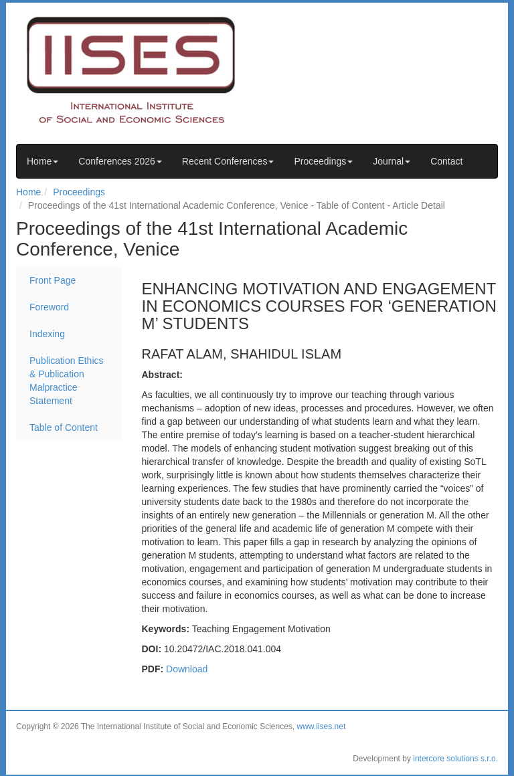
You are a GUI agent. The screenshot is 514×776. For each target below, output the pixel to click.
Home (42, 161)
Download (186, 669)
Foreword (49, 307)
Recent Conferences (228, 161)
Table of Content (63, 427)
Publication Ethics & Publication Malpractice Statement (66, 380)
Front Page (52, 280)
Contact (446, 161)
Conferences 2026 (119, 161)
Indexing (47, 333)
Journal (391, 161)
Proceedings (323, 161)
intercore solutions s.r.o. (455, 758)
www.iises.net (321, 726)
